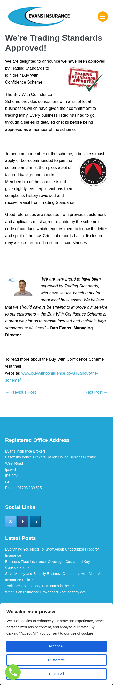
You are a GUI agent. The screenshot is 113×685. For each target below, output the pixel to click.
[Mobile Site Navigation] (103, 16)
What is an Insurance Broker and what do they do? (45, 592)
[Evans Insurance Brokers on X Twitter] (10, 521)
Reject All (56, 674)
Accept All (56, 646)
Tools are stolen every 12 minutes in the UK (40, 586)
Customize (56, 660)
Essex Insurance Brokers (25, 457)
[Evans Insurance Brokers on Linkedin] (35, 521)
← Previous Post (20, 392)
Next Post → (96, 392)
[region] (56, 644)
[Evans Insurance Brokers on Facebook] (22, 521)
